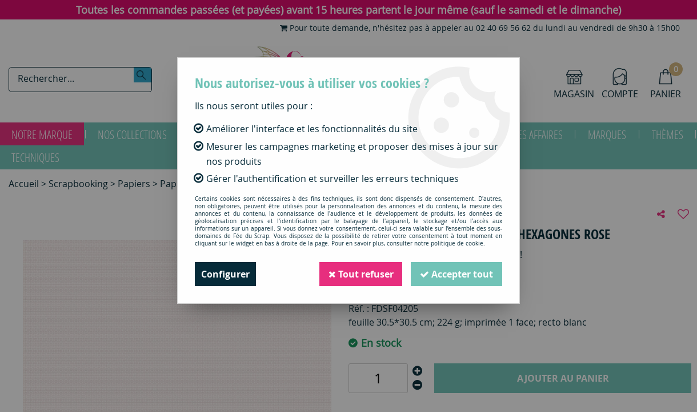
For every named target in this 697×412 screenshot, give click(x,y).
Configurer (225, 274)
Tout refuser (360, 274)
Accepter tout (456, 274)
